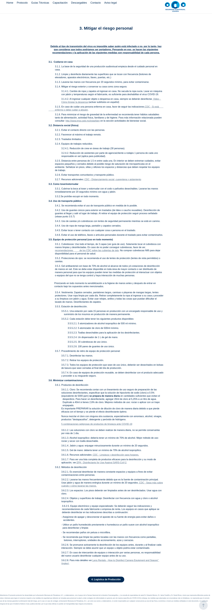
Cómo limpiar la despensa (74, 102)
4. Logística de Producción (106, 579)
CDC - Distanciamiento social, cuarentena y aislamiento (112, 179)
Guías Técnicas (40, 2)
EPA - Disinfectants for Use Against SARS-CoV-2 (101, 462)
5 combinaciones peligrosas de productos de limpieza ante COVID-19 (96, 424)
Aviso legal (110, 2)
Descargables (79, 2)
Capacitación (60, 2)
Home (9, 2)
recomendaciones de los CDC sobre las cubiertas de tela (87, 250)
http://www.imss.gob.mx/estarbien (82, 121)
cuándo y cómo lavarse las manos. (79, 486)
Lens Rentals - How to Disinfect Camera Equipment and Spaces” (125, 560)
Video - (157, 99)
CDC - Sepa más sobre (150, 482)
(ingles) (65, 563)
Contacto (95, 2)
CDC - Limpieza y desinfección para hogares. (115, 455)
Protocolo (22, 2)
